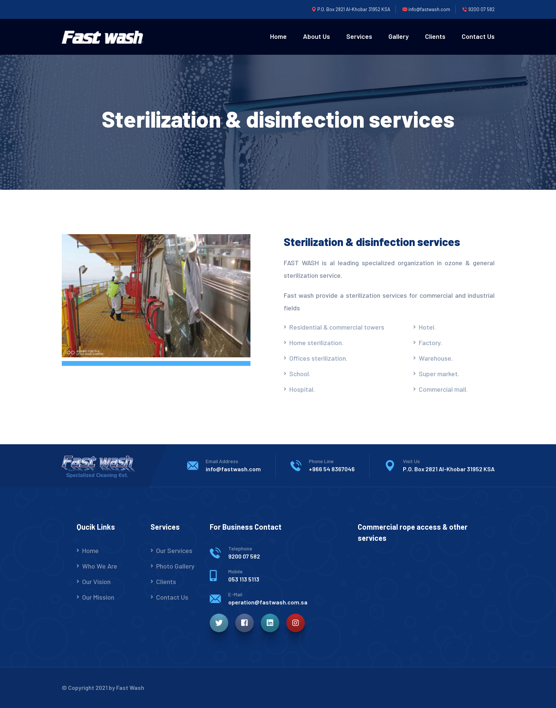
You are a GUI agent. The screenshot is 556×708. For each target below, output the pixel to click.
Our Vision (96, 581)
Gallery (398, 36)
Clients (435, 36)
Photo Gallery (175, 566)
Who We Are (99, 566)
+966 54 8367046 (332, 468)
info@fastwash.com (233, 468)
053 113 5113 (243, 579)
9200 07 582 (244, 556)
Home (278, 36)
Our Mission (98, 597)
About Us (316, 36)
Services (359, 36)
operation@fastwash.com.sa (267, 602)
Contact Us (478, 36)
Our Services (174, 550)
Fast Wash (130, 687)
